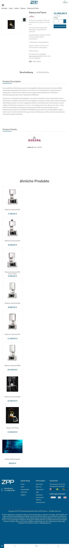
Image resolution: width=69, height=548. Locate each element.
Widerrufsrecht (40, 501)
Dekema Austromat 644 (12, 240)
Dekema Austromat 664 (12, 302)
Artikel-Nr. (30, 146)
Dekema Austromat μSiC (12, 365)
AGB (37, 491)
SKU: (30, 61)
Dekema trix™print (12, 427)
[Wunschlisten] (36, 546)
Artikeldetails (42, 71)
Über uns (38, 486)
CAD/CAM (24, 491)
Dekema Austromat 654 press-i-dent (12, 272)
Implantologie (25, 489)
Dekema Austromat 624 (12, 209)
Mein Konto (39, 483)
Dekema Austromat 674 (12, 334)
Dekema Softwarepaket (12, 458)
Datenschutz (39, 489)
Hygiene (23, 494)
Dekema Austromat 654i (12, 396)
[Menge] (59, 21)
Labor (22, 486)
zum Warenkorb (60, 26)
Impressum (39, 494)
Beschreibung (26, 71)
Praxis (22, 483)
